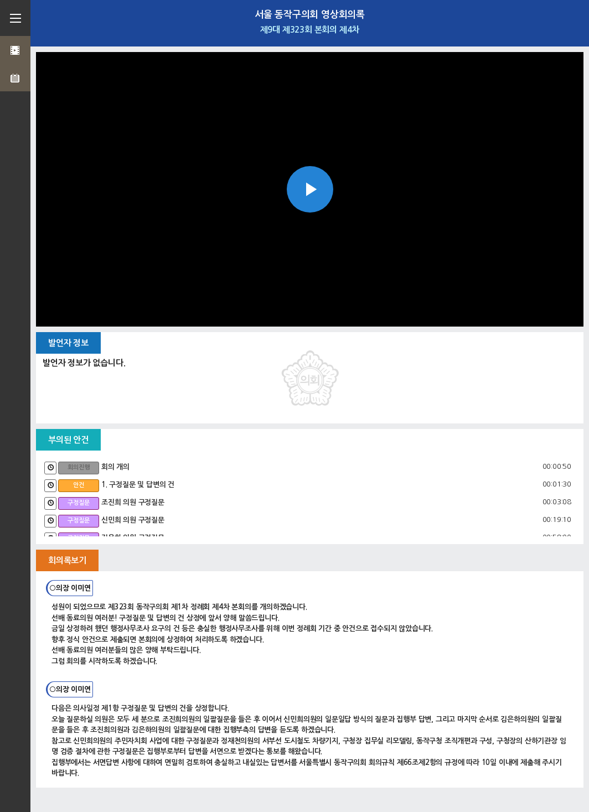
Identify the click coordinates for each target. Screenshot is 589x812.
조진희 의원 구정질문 (132, 502)
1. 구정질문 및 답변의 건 (137, 484)
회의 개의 (115, 466)
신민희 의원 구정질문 (132, 520)
